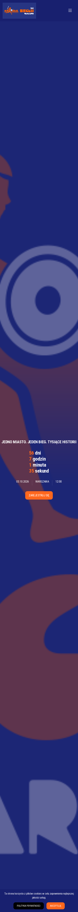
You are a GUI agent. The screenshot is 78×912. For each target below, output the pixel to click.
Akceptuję (55, 906)
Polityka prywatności (28, 906)
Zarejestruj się (39, 495)
